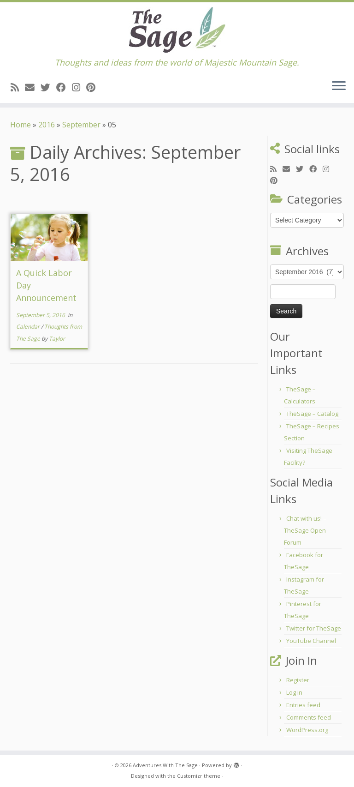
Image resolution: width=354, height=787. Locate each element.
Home (20, 125)
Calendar (28, 326)
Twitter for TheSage (313, 628)
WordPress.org (307, 730)
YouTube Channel (311, 641)
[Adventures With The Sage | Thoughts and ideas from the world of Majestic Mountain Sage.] (177, 30)
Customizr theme (198, 775)
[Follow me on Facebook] (64, 87)
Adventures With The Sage (165, 765)
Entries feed (303, 705)
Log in (294, 692)
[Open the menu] (339, 86)
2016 (46, 125)
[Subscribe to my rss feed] (18, 87)
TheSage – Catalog (312, 413)
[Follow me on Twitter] (48, 87)
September (81, 125)
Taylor (57, 338)
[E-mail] (33, 87)
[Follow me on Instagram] (79, 87)
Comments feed (308, 717)
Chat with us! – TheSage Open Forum (305, 530)
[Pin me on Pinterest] (93, 87)
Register (297, 680)
